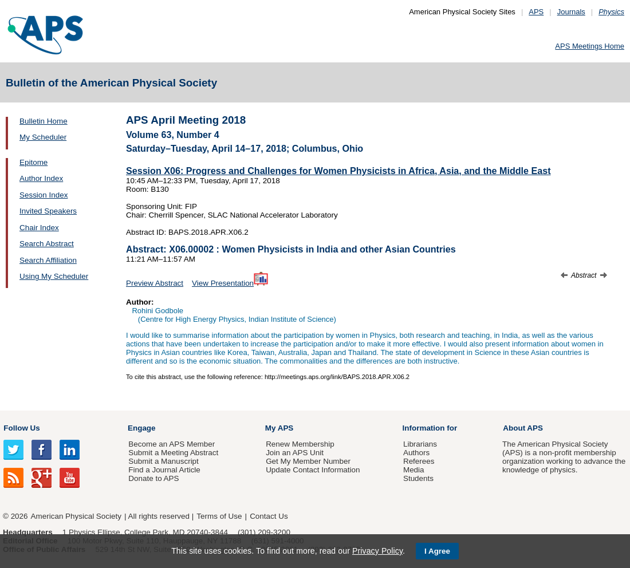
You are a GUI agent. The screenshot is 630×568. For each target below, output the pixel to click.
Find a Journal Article (164, 470)
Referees (419, 461)
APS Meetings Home (589, 46)
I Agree (437, 551)
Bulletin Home (43, 121)
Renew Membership (300, 444)
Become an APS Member (171, 444)
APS (536, 11)
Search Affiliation (48, 260)
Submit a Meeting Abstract (173, 452)
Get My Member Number (308, 461)
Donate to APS (153, 478)
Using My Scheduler (53, 276)
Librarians (420, 444)
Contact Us (269, 516)
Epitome (33, 162)
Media (413, 470)
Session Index (43, 195)
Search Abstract (46, 243)
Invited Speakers (48, 211)
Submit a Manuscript (163, 461)
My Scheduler (42, 137)
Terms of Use (219, 516)
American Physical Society (76, 516)
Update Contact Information (313, 470)
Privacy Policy (377, 550)
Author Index (41, 178)
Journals (571, 11)
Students (418, 478)
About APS (523, 428)
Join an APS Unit (295, 452)
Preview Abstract (154, 283)
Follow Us (21, 428)
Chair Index (39, 227)
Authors (416, 452)
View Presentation (230, 283)
